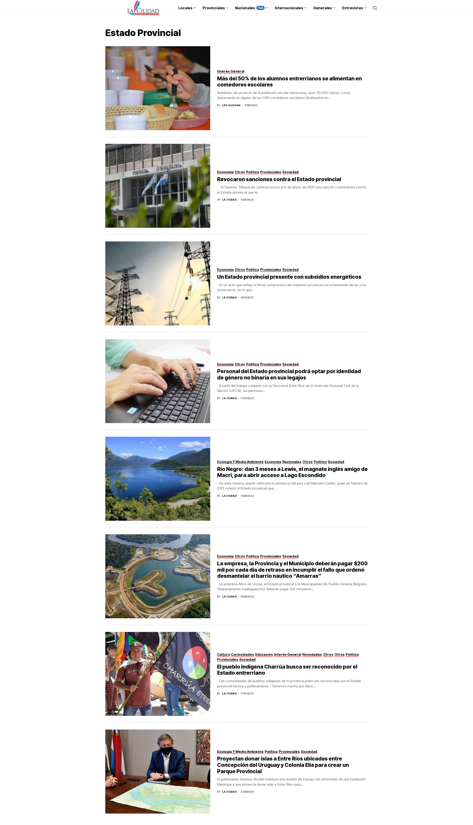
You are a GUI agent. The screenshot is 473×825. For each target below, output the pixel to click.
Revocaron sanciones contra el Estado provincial (279, 179)
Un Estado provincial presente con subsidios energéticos (289, 277)
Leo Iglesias (231, 105)
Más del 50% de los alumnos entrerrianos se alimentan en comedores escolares (289, 81)
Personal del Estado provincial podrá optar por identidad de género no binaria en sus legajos (289, 374)
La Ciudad (229, 199)
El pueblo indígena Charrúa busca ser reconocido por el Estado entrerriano (287, 670)
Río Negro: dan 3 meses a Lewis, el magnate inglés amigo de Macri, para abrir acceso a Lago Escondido (292, 472)
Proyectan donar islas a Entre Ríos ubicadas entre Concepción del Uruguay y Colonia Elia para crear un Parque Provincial (283, 764)
